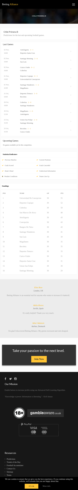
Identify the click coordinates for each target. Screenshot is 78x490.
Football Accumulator (15, 465)
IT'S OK (31, 486)
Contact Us (11, 469)
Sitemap (10, 472)
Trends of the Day (13, 462)
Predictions (11, 459)
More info (46, 486)
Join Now (39, 359)
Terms (9, 475)
